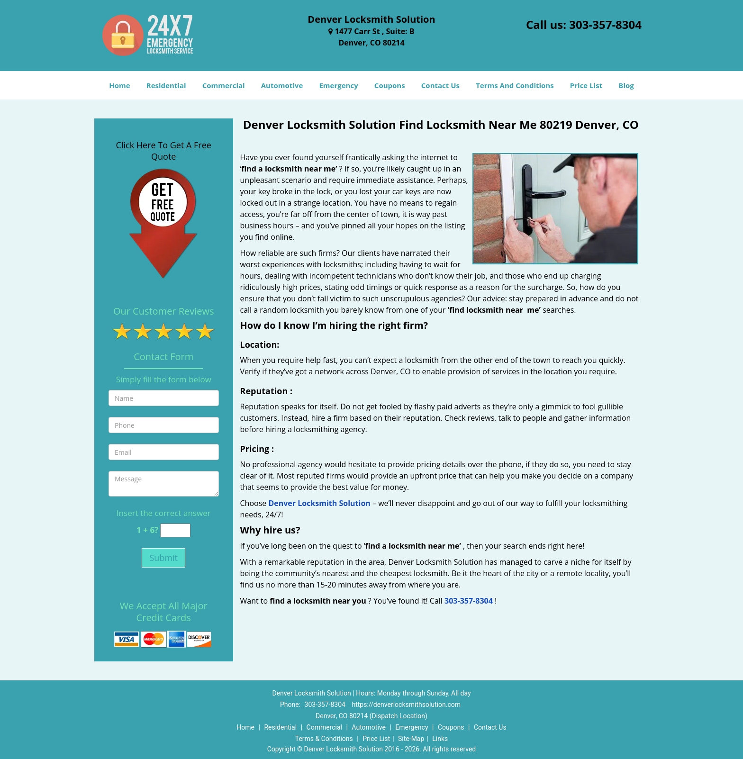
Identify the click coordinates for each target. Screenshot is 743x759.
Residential (166, 85)
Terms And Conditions (515, 85)
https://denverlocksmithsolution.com (406, 704)
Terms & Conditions (324, 738)
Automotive (282, 85)
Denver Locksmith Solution (319, 503)
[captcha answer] (175, 530)
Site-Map (411, 738)
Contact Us (440, 85)
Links (440, 738)
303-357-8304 (605, 24)
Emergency (338, 85)
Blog (626, 85)
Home (119, 85)
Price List (586, 85)
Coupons (389, 85)
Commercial (223, 85)
